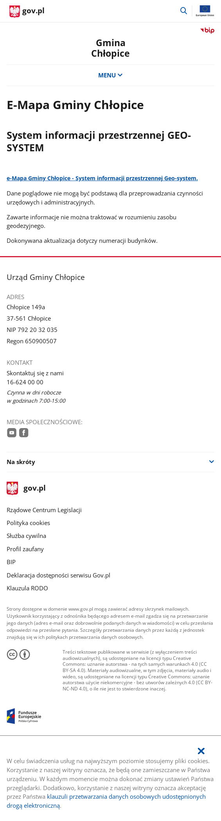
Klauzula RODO (27, 588)
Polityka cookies (28, 523)
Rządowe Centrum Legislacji (44, 510)
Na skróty (21, 462)
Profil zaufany (25, 549)
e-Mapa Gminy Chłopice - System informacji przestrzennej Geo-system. (102, 178)
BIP (11, 562)
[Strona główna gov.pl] (27, 11)
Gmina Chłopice (110, 48)
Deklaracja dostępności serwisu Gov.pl (58, 575)
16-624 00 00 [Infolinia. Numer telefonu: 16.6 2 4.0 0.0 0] (25, 382)
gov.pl (26, 488)
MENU (110, 75)
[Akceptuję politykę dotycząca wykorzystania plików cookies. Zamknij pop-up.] (201, 751)
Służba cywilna (26, 536)
